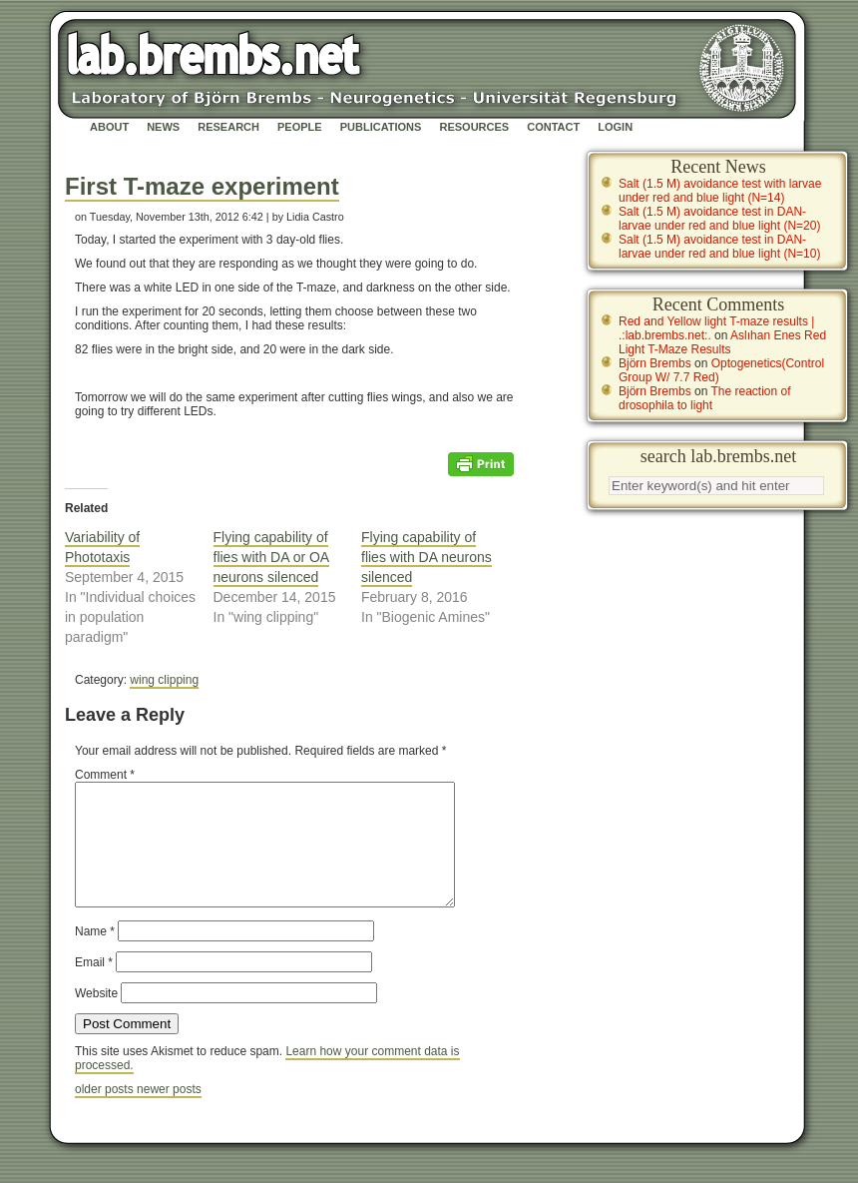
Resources (474, 127)
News (163, 127)
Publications (381, 127)
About (109, 127)
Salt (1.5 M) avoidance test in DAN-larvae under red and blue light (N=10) (719, 247)
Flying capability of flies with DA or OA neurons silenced (272, 557)
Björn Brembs (655, 363)
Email (94, 986)
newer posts (169, 1113)
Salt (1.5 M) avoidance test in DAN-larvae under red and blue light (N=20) (719, 219)
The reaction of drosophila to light (705, 398)
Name (95, 955)
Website (96, 1017)
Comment (105, 775)
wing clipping (164, 680)
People (299, 127)
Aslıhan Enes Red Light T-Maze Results (722, 342)
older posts (106, 1113)
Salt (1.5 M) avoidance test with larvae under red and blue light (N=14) (720, 191)
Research (228, 127)
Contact (553, 127)
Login (615, 127)
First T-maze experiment (202, 186)
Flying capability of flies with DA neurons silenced (426, 557)
